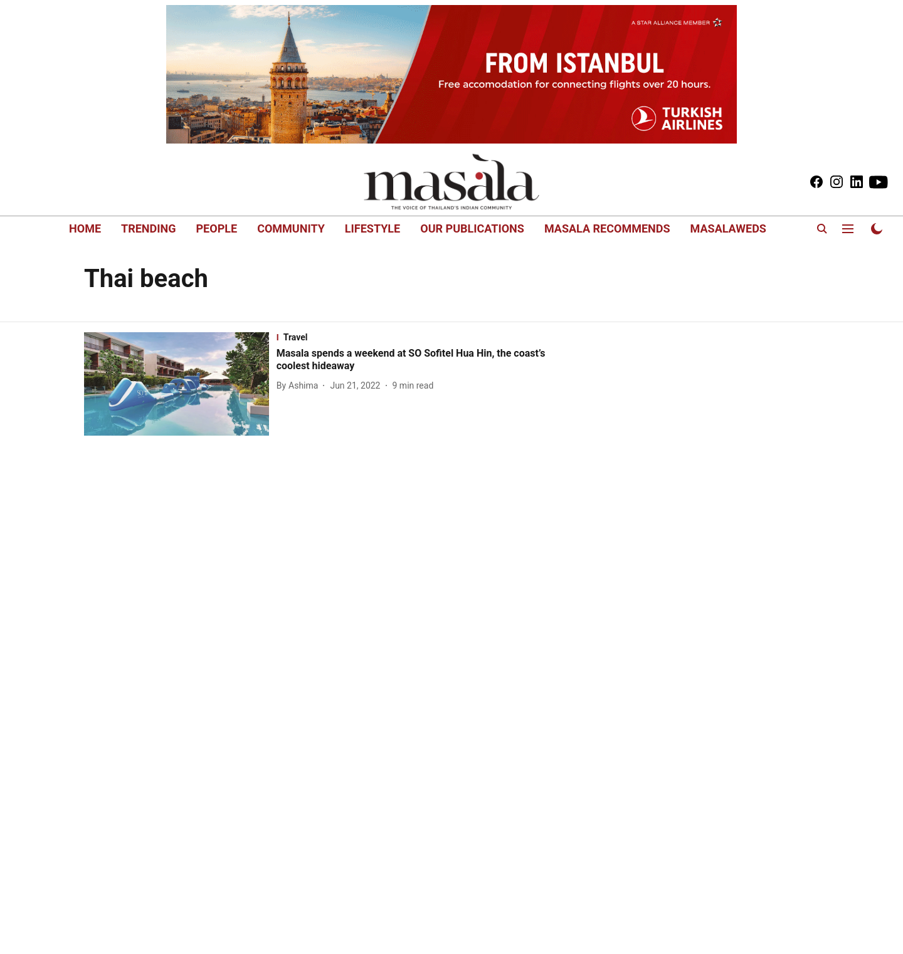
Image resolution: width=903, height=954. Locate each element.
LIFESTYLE (372, 228)
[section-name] (421, 337)
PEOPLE (217, 228)
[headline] (421, 360)
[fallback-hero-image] (180, 384)
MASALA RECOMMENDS (607, 228)
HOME (85, 228)
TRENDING (148, 228)
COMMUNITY (291, 228)
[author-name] (300, 385)
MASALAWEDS (728, 228)
